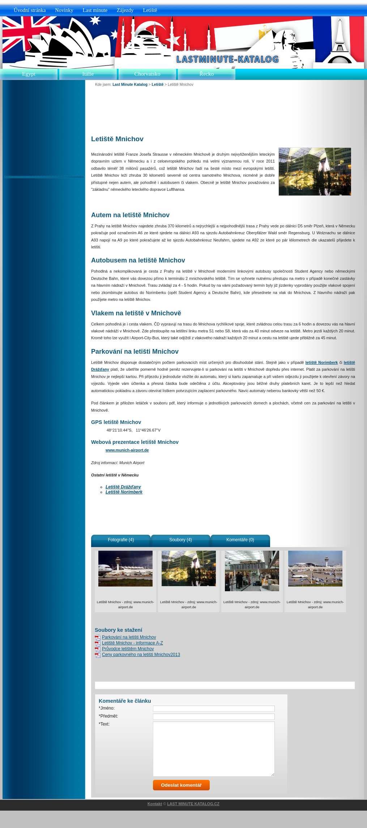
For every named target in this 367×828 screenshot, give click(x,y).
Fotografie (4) (121, 539)
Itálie (88, 74)
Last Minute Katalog (130, 85)
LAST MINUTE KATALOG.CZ (193, 821)
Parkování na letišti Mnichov (129, 637)
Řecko (207, 74)
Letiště (150, 10)
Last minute (95, 10)
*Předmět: (108, 716)
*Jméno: (107, 708)
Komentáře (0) (240, 539)
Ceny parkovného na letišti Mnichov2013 (141, 654)
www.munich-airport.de (127, 450)
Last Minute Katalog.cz (225, 59)
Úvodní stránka (30, 10)
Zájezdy (125, 10)
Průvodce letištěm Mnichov (128, 648)
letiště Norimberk (322, 362)
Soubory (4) (180, 539)
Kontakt (155, 821)
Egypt (28, 74)
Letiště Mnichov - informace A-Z (132, 643)
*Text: (104, 724)
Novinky (64, 10)
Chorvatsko (148, 74)
